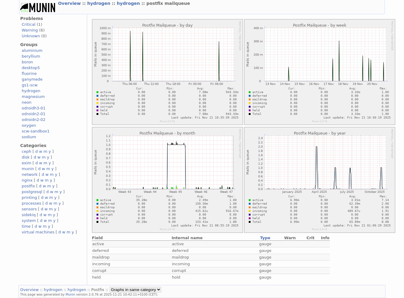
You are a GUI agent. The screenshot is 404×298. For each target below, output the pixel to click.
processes (31, 203)
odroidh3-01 (34, 108)
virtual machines (38, 232)
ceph (26, 151)
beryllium (31, 56)
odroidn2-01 (34, 114)
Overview (70, 3)
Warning (30, 30)
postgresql (32, 191)
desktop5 (31, 67)
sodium (29, 137)
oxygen (29, 125)
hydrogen (99, 3)
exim (26, 163)
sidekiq (29, 215)
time (26, 226)
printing (29, 197)
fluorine (29, 73)
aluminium (32, 50)
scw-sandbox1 (36, 131)
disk (26, 157)
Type (265, 238)
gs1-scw (30, 85)
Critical (28, 24)
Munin (70, 294)
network (30, 174)
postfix (28, 186)
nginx (27, 180)
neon (26, 102)
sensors (29, 209)
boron (27, 62)
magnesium (33, 96)
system (29, 220)
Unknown (31, 36)
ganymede (32, 79)
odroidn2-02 (34, 119)
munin (28, 168)
